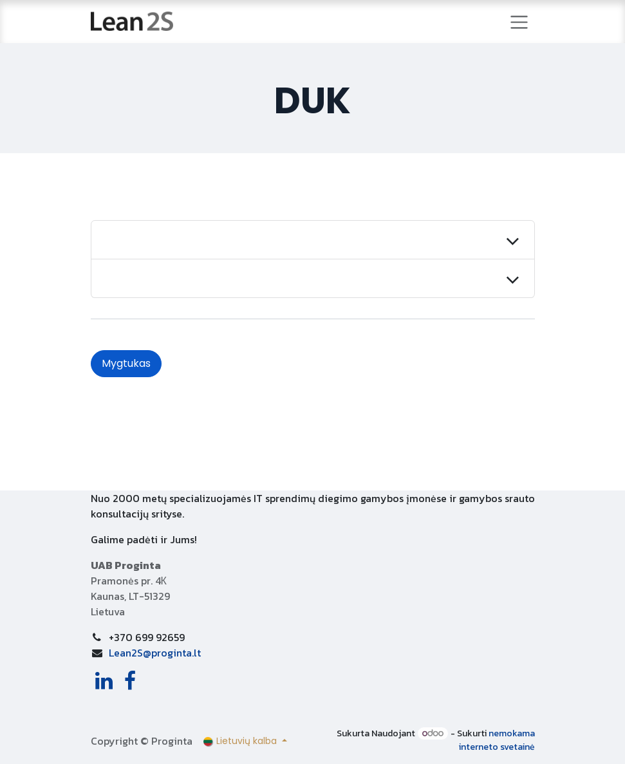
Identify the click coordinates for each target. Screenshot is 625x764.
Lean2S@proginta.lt (155, 652)
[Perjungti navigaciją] (519, 21)
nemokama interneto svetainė (497, 740)
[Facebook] (130, 681)
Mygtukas (126, 363)
